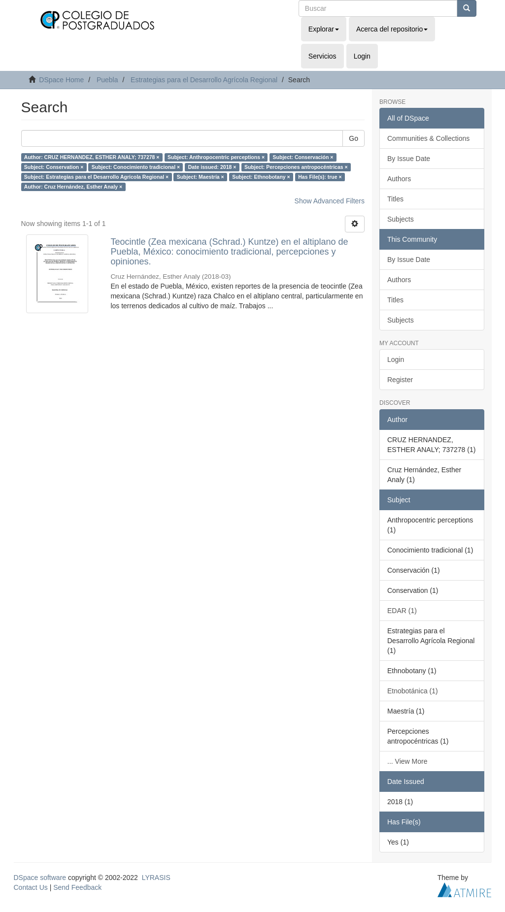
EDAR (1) (402, 611)
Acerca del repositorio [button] (392, 29)
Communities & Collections (428, 138)
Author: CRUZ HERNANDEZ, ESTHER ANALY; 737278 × (92, 157)
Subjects (400, 219)
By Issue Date (408, 159)
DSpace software (40, 877)
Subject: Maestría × (200, 177)
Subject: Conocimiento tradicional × (136, 167)
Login (395, 359)
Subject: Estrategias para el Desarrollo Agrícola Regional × (96, 177)
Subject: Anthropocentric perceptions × (216, 157)
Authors (399, 179)
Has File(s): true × (319, 177)
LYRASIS (156, 877)
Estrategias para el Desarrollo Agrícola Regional (204, 80)
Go (353, 138)
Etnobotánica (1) (412, 691)
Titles (395, 199)
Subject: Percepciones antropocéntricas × (296, 167)
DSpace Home (61, 80)
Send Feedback (77, 887)
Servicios (322, 56)
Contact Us (31, 887)
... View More (407, 761)
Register (400, 380)
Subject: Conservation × (53, 167)
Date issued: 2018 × (212, 167)
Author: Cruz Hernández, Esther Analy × (73, 187)
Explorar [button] (323, 29)
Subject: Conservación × (303, 157)
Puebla (107, 80)
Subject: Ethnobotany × (261, 177)
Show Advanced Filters (330, 201)
